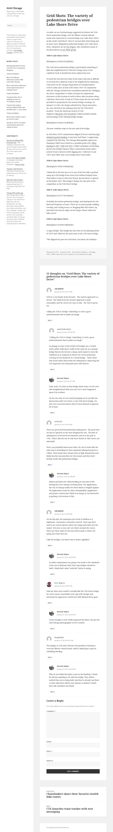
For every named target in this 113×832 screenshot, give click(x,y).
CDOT (48, 254)
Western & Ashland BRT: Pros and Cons (15, 141)
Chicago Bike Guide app (15, 193)
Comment (51, 711)
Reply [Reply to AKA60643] (50, 320)
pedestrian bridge (85, 254)
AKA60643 (59, 289)
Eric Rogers (71, 47)
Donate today (19, 164)
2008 (62, 146)
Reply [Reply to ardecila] (50, 465)
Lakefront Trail (73, 254)
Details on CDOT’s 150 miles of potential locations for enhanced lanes (16, 125)
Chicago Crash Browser (15, 169)
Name (49, 742)
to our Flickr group (68, 50)
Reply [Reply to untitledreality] (52, 370)
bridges (92, 252)
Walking (84, 252)
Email (49, 751)
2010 (70, 146)
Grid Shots (77, 252)
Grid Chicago (14, 8)
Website (49, 761)
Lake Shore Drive (62, 254)
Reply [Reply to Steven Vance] (52, 413)
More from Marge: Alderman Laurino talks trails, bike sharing (15, 79)
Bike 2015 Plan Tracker (15, 180)
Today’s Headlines (13, 74)
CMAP (53, 254)
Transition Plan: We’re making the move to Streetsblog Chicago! (14, 99)
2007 (58, 146)
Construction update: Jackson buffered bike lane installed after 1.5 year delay (16, 107)
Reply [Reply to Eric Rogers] (50, 603)
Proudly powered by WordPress (57, 828)
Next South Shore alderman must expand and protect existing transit (16, 87)
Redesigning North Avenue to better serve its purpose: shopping (16, 68)
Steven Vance (66, 252)
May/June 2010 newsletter (66, 114)
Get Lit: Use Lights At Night (16, 158)
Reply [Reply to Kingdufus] (50, 657)
